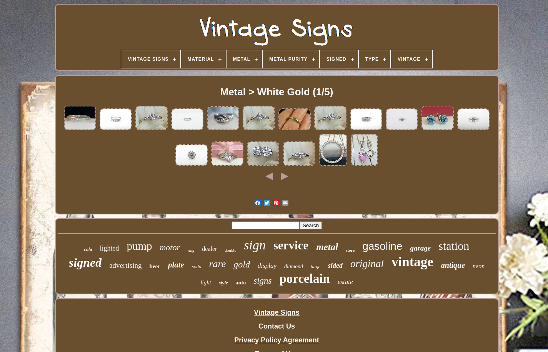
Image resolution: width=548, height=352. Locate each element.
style (223, 283)
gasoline (382, 246)
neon (479, 266)
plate (176, 264)
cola (88, 249)
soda (197, 266)
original (367, 263)
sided (335, 265)
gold (241, 264)
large (315, 266)
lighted (109, 248)
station (453, 245)
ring (191, 250)
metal (327, 247)
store (350, 250)
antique (453, 265)
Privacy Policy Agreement (276, 340)
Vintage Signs (277, 312)
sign (255, 245)
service (290, 245)
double (230, 250)
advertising (125, 265)
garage (420, 248)
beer (155, 266)
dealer (209, 249)
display (267, 265)
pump (139, 246)
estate (345, 282)
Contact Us (276, 326)
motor (170, 247)
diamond (293, 266)
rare (217, 263)
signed (85, 262)
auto (241, 283)
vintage (412, 261)
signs (262, 281)
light (205, 282)
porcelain (305, 279)
